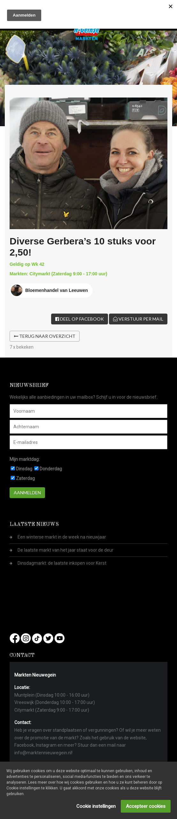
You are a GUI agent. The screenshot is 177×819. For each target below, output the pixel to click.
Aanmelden (27, 492)
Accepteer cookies (145, 806)
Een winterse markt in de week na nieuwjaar (62, 537)
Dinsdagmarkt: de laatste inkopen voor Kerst (62, 563)
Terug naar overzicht (44, 336)
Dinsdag (24, 468)
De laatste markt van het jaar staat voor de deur (65, 550)
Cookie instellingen (96, 806)
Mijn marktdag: (25, 459)
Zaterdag (25, 478)
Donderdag (51, 468)
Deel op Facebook (79, 319)
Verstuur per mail (138, 319)
